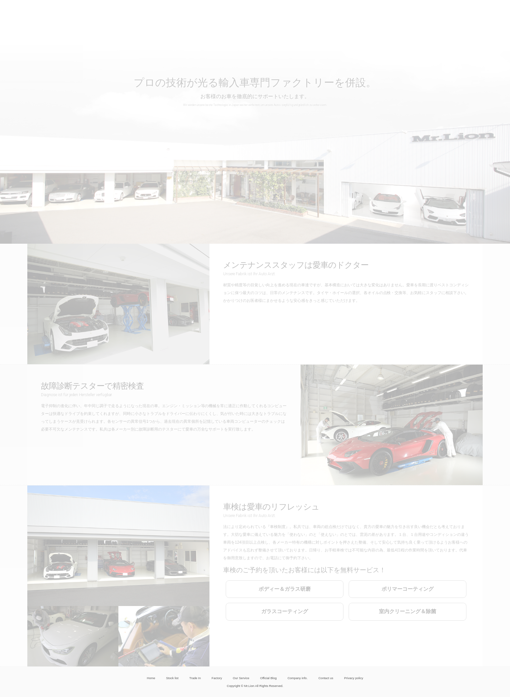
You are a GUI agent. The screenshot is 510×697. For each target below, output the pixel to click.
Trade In (195, 678)
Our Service (241, 678)
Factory (217, 678)
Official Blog (268, 678)
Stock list (172, 678)
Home (151, 678)
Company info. (298, 678)
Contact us (325, 678)
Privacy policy (353, 678)
